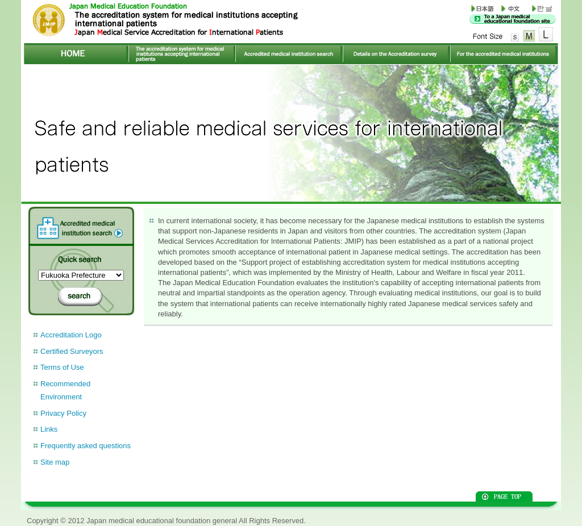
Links (48, 429)
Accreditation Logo (71, 335)
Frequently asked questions (85, 445)
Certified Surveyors (71, 351)
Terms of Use (62, 367)
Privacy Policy (63, 413)
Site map (54, 462)
